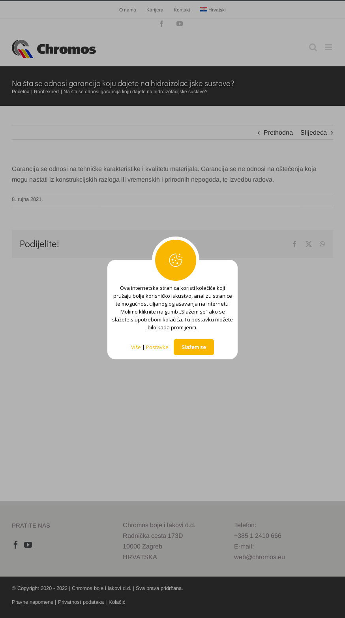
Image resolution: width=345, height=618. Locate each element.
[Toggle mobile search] (313, 47)
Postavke (157, 347)
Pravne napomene (32, 602)
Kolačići (118, 602)
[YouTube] (28, 545)
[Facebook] (16, 545)
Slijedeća (313, 132)
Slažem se (194, 347)
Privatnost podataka (81, 602)
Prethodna (278, 132)
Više (136, 347)
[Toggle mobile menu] (329, 47)
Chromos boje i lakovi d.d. (101, 588)
